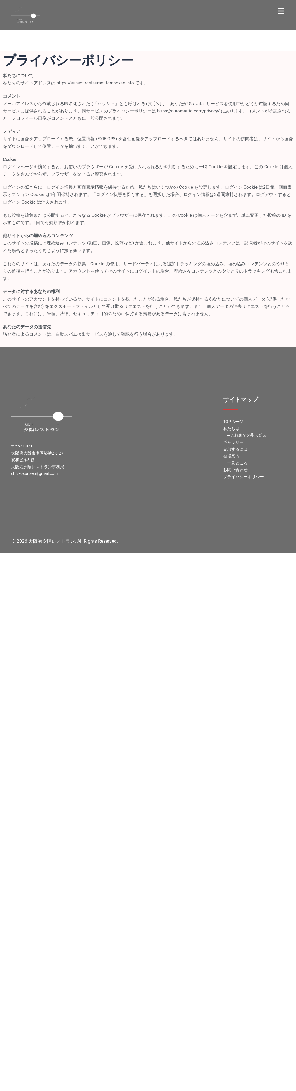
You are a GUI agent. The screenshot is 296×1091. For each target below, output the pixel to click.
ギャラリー (233, 442)
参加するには (235, 449)
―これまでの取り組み (247, 435)
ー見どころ (237, 463)
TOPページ (233, 421)
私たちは (231, 428)
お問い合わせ (235, 469)
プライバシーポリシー (243, 476)
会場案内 (231, 456)
